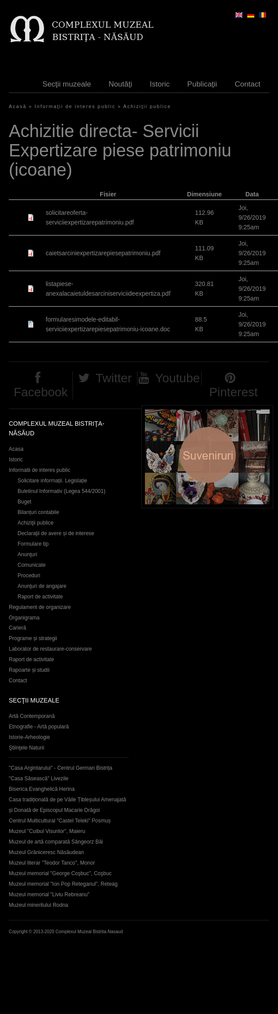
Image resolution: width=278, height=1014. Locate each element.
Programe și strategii (33, 638)
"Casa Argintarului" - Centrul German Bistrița (60, 768)
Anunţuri (27, 554)
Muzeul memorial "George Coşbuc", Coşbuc (60, 873)
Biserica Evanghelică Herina (42, 789)
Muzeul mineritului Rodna (38, 905)
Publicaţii (202, 84)
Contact (247, 84)
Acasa (16, 449)
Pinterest (233, 392)
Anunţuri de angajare (42, 586)
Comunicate (32, 565)
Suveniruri (207, 456)
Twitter (114, 378)
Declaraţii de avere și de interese (56, 533)
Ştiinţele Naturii (26, 748)
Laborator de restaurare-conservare (50, 649)
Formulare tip (33, 544)
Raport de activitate (40, 597)
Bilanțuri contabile (38, 512)
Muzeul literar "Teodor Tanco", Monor (52, 863)
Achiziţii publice (147, 106)
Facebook (41, 392)
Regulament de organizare (40, 607)
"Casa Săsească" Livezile (39, 778)
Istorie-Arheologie (29, 737)
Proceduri (29, 575)
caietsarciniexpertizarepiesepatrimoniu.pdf (103, 253)
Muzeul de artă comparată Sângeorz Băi (56, 842)
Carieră (17, 628)
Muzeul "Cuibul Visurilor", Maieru (47, 831)
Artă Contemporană (32, 716)
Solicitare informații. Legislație (52, 481)
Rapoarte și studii (29, 670)
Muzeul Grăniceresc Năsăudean (46, 852)
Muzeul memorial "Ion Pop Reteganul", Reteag (63, 884)
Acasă (18, 106)
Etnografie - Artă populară (39, 727)
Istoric (160, 84)
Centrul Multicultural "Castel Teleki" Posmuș (60, 821)
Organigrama (24, 618)
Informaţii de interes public (75, 106)
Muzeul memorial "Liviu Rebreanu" (49, 894)
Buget (24, 502)
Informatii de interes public (39, 470)
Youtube (177, 378)
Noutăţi (120, 84)
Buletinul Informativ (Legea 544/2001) (61, 491)
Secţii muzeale (67, 84)
